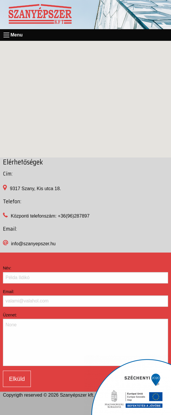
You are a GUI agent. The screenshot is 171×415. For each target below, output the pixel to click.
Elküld (17, 379)
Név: (7, 268)
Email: (8, 291)
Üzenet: (10, 315)
